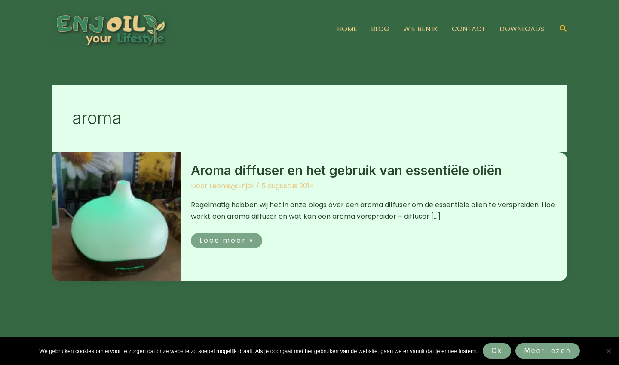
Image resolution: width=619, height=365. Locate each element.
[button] (563, 29)
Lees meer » (226, 239)
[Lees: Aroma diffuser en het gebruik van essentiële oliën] (116, 216)
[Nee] (608, 351)
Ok (497, 350)
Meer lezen (547, 350)
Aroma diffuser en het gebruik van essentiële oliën (346, 170)
